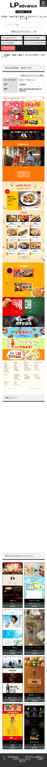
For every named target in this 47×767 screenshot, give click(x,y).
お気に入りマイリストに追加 (31, 75)
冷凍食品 (22, 84)
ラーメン (12, 603)
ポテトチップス (32, 697)
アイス (34, 650)
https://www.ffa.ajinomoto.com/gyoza (30, 90)
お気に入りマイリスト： (23, 31)
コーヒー (14, 697)
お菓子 (30, 603)
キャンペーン (36, 603)
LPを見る (12, 606)
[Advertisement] (23, 477)
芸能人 (12, 650)
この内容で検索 (8, 48)
